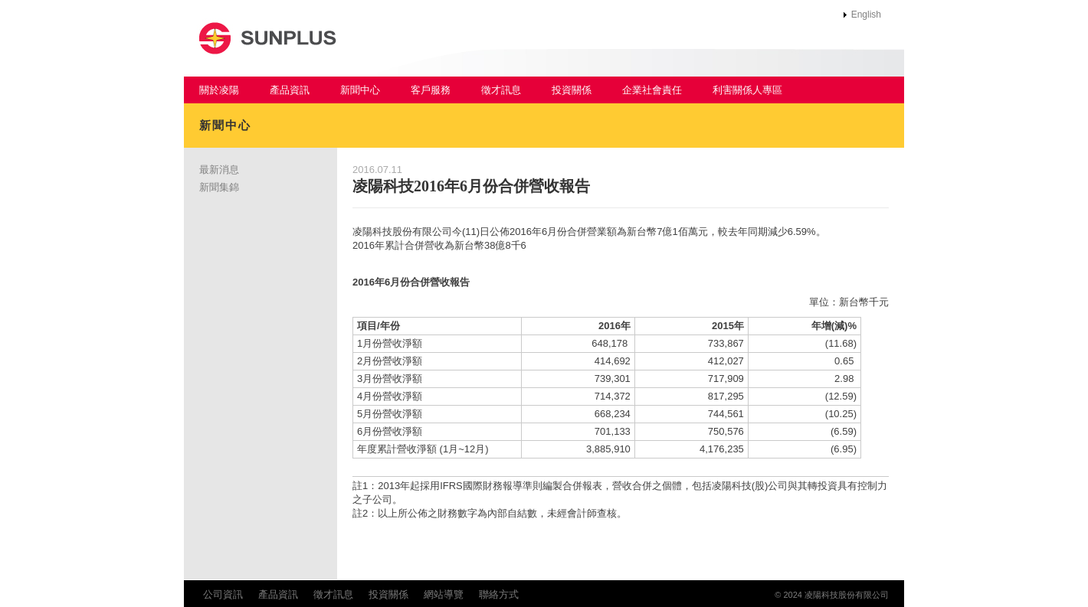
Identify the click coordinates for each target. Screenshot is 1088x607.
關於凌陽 (219, 90)
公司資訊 (223, 594)
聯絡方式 (499, 594)
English (866, 14)
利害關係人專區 (747, 90)
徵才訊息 (501, 90)
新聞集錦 (219, 187)
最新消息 (219, 169)
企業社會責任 (652, 90)
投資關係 (572, 90)
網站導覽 (444, 594)
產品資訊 (290, 90)
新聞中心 (360, 90)
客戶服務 (431, 90)
